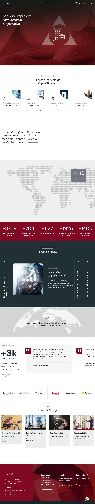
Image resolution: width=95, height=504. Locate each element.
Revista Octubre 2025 (11, 433)
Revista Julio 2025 (81, 433)
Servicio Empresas (52, 268)
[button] (87, 26)
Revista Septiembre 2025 (34, 434)
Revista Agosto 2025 (58, 433)
